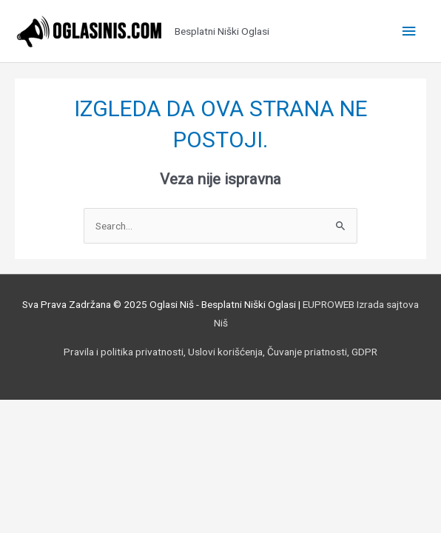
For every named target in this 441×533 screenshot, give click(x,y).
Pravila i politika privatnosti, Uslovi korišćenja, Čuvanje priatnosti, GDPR (220, 352)
